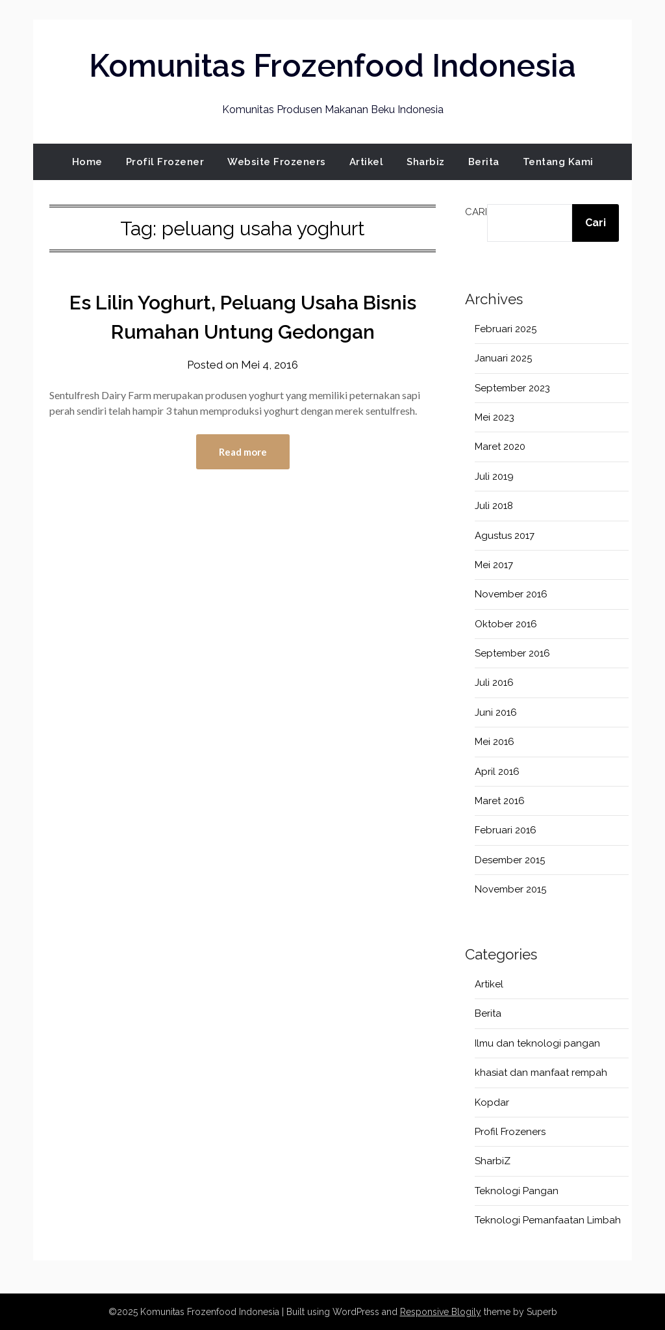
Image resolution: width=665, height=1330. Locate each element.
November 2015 (510, 889)
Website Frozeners (276, 162)
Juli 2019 (494, 476)
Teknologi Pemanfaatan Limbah (548, 1220)
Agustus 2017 (504, 535)
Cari (476, 212)
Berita (483, 162)
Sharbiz (426, 162)
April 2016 (497, 771)
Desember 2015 (510, 860)
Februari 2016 (505, 830)
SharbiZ (492, 1161)
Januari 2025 (503, 358)
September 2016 (512, 653)
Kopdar (492, 1102)
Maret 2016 (500, 801)
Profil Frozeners (510, 1132)
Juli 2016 (494, 682)
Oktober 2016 (506, 624)
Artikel (366, 162)
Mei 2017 (494, 565)
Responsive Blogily (440, 1312)
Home (87, 162)
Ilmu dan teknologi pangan (537, 1043)
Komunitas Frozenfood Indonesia (332, 65)
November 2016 (511, 594)
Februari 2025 (505, 329)
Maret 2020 (500, 446)
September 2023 (512, 388)
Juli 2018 (494, 506)
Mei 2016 (494, 742)
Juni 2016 (496, 712)
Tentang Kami (558, 162)
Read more (243, 452)
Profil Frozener (165, 162)
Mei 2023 (494, 417)
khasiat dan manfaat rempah (541, 1072)
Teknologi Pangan (516, 1191)
